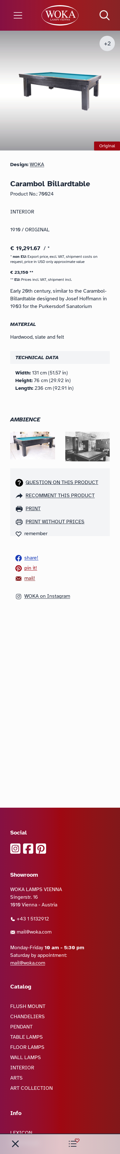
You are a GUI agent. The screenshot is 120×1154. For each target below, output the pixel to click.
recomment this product (60, 495)
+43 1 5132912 (29, 919)
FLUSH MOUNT (27, 1006)
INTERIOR (22, 1068)
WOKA (37, 164)
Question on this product (62, 482)
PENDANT (21, 1027)
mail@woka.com (31, 932)
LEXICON (21, 1133)
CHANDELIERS (27, 1016)
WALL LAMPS (25, 1057)
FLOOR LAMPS (27, 1047)
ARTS (16, 1078)
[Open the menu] (20, 15)
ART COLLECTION (31, 1088)
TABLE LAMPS (26, 1037)
